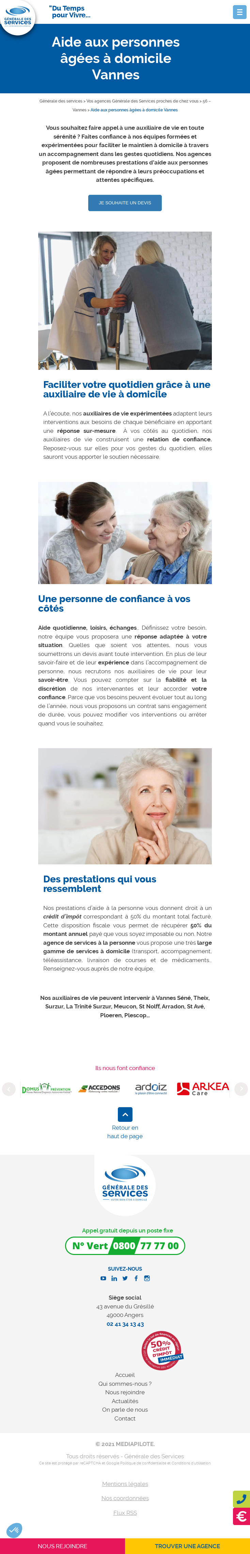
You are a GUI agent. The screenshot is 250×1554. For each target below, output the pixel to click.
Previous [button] (9, 1089)
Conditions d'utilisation (191, 1463)
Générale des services (61, 101)
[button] (14, 1530)
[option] (125, 306)
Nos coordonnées (125, 1498)
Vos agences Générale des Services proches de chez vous (143, 101)
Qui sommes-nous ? (125, 1383)
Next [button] (241, 1089)
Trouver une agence (187, 1546)
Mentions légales (125, 1483)
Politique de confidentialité (143, 1463)
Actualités (125, 1401)
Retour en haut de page (125, 1132)
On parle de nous (125, 1409)
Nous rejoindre (125, 1392)
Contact (125, 1418)
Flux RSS (125, 1512)
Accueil (125, 1374)
